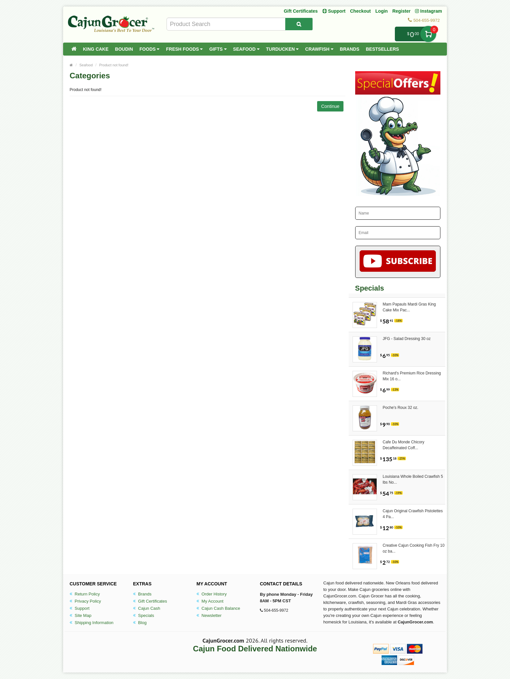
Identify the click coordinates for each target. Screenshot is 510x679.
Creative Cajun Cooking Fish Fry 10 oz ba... (414, 548)
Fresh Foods (184, 49)
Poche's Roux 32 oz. (401, 407)
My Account (209, 601)
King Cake (96, 49)
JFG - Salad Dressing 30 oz (407, 338)
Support (79, 608)
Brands (349, 49)
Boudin (124, 49)
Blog (140, 622)
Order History (211, 594)
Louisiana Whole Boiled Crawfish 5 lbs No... (413, 479)
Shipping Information (92, 622)
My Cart (428, 34)
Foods (150, 49)
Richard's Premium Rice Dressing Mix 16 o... (412, 376)
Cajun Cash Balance (218, 608)
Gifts (217, 49)
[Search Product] (299, 24)
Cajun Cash (146, 608)
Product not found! (113, 65)
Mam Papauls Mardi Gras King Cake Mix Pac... (409, 307)
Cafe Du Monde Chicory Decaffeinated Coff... (403, 445)
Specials (143, 615)
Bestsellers (382, 49)
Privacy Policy (85, 601)
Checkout (360, 11)
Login (381, 11)
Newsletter (208, 615)
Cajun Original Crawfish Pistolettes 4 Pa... (413, 514)
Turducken (282, 49)
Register (401, 11)
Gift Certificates (300, 11)
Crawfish (319, 49)
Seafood (246, 49)
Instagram (428, 11)
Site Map (80, 615)
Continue (330, 106)
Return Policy (85, 594)
